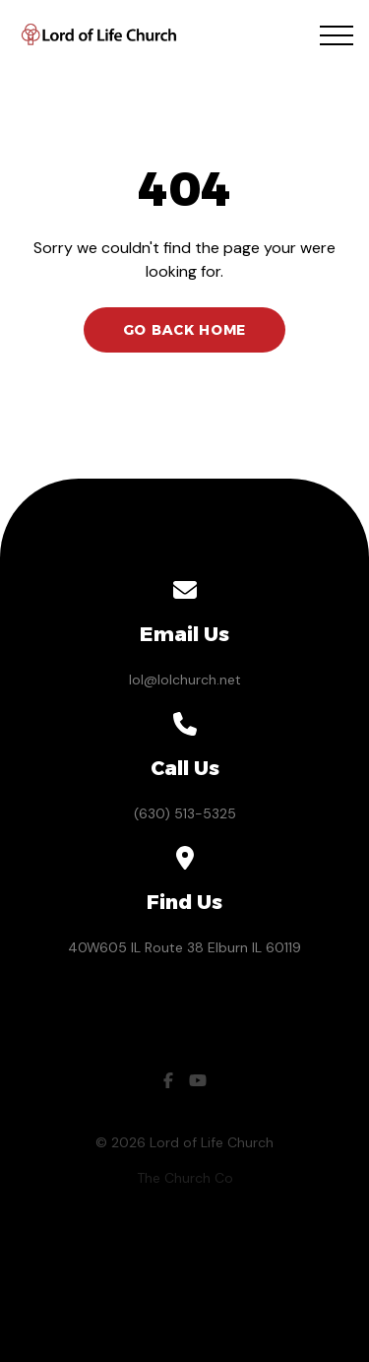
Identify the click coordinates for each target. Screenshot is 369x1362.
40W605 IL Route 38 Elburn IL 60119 (184, 947)
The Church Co (185, 1178)
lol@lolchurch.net (185, 679)
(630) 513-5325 (185, 813)
